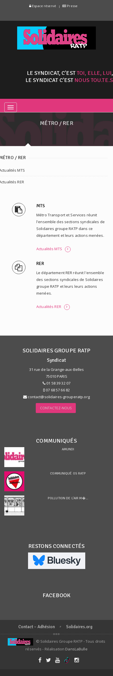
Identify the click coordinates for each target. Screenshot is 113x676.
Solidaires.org (79, 626)
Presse (70, 6)
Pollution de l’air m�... (68, 498)
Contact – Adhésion (36, 626)
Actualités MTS (53, 249)
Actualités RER (53, 307)
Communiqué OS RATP (68, 473)
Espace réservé (42, 6)
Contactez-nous (56, 408)
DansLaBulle (76, 649)
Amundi (68, 449)
